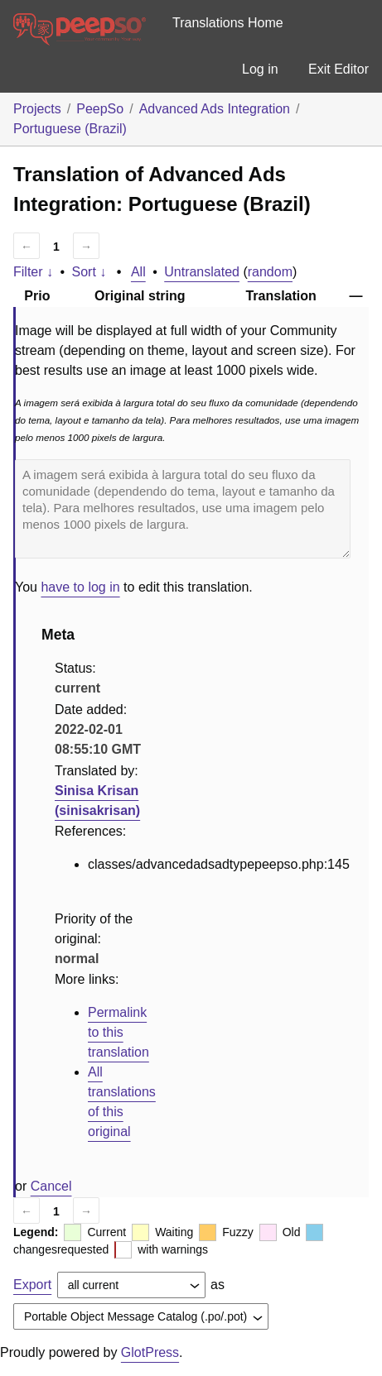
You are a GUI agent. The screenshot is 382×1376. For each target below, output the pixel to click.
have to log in (80, 587)
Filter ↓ (33, 272)
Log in (260, 69)
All (138, 272)
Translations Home (227, 23)
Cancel (51, 1186)
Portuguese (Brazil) (70, 129)
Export (32, 1285)
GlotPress (150, 1352)
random (270, 272)
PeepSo (99, 109)
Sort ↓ (89, 272)
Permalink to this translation (118, 1032)
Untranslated (201, 272)
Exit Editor (338, 69)
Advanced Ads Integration (214, 109)
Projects (37, 109)
